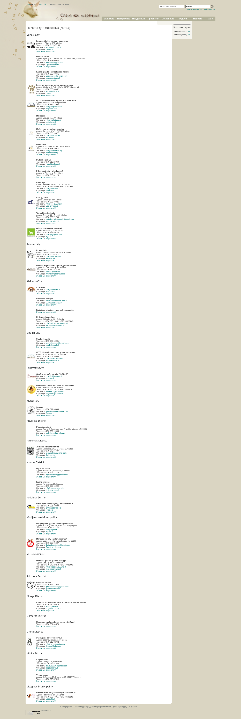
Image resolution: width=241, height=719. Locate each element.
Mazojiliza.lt (51, 137)
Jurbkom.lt (50, 455)
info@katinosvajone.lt (55, 488)
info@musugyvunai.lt (54, 358)
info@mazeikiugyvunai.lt (56, 567)
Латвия (58, 4)
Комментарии (182, 27)
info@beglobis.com (54, 107)
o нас (62, 707)
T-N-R (210, 18)
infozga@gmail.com (54, 235)
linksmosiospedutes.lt (55, 325)
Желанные (168, 18)
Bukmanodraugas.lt (54, 303)
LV (37, 4)
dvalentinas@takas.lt (54, 63)
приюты (69, 707)
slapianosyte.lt (52, 668)
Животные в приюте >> (46, 51)
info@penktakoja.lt (53, 256)
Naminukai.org (52, 153)
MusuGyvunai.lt (52, 360)
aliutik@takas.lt (52, 606)
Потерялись (123, 18)
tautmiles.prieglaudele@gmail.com (60, 219)
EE (45, 4)
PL (41, 4)
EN (29, 4)
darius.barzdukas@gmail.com (58, 545)
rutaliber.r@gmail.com (55, 391)
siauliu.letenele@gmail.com (57, 343)
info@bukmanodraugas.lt (56, 301)
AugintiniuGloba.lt (53, 608)
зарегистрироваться (194, 9)
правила (78, 707)
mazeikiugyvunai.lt (53, 569)
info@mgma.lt (51, 530)
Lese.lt (48, 93)
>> (188, 31)
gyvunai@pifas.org (53, 508)
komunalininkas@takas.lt (56, 453)
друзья (116, 707)
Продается (153, 18)
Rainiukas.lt (51, 191)
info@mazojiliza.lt (53, 135)
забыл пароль (209, 9)
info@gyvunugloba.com (55, 644)
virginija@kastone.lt (54, 376)
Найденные (138, 18)
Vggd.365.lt (50, 699)
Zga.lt (48, 237)
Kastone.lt (50, 378)
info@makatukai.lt (53, 120)
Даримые (109, 18)
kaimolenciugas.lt (53, 78)
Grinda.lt (49, 49)
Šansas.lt (50, 413)
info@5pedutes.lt (53, 289)
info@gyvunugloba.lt (128, 707)
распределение (90, 707)
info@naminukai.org (54, 151)
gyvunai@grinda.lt (53, 47)
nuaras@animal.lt (53, 272)
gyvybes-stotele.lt (53, 589)
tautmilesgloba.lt (52, 221)
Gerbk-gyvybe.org (53, 547)
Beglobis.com (51, 109)
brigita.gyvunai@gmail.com (57, 411)
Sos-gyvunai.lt (52, 206)
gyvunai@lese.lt (52, 91)
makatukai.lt (51, 122)
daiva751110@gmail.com (56, 666)
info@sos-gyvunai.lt (54, 204)
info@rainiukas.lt (52, 188)
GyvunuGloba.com (53, 646)
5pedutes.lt (50, 291)
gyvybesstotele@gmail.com (57, 587)
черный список (104, 707)
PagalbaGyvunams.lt (54, 394)
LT (26, 4)
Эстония (66, 4)
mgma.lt (49, 532)
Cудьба (183, 18)
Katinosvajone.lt (52, 490)
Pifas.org (49, 510)
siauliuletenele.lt (52, 345)
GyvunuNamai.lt (52, 65)
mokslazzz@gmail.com (55, 433)
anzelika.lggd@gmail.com (56, 76)
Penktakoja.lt (51, 258)
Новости (197, 18)
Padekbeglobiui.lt (53, 164)
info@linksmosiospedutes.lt (57, 323)
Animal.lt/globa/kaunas (55, 274)
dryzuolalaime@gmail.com (57, 475)
